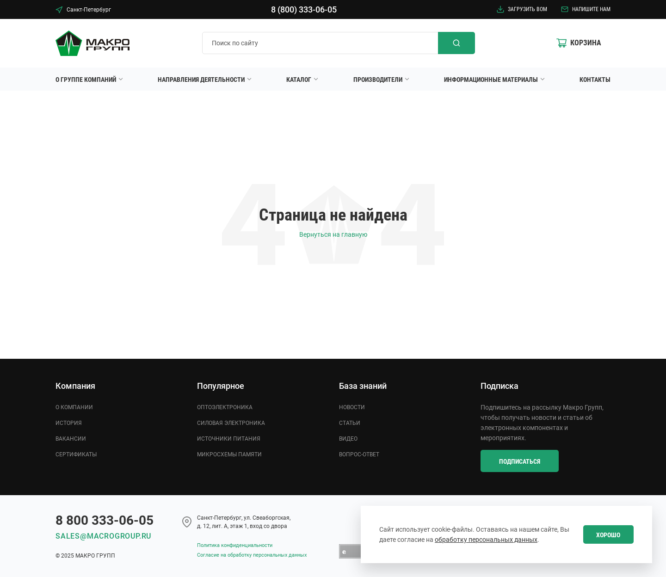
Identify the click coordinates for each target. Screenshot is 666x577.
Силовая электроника (231, 423)
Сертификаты (76, 454)
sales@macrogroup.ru (103, 536)
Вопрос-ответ (359, 454)
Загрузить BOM (522, 9)
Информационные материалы (491, 79)
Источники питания (228, 439)
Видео (348, 439)
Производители (377, 79)
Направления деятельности (201, 79)
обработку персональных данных (486, 539)
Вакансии (71, 439)
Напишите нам (585, 9)
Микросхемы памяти (229, 454)
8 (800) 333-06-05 (304, 9)
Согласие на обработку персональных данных (252, 555)
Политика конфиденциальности (234, 545)
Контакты (595, 79)
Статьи (349, 423)
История (69, 423)
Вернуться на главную (333, 234)
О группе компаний (86, 79)
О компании (74, 407)
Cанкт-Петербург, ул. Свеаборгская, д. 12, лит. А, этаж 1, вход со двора (243, 522)
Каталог (298, 79)
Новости (352, 407)
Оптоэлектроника (225, 407)
